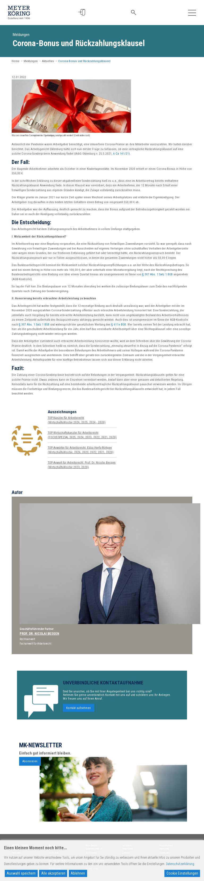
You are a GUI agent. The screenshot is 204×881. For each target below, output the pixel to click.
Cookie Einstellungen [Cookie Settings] (182, 873)
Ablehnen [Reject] (78, 873)
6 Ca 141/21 (121, 153)
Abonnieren (29, 779)
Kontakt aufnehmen (78, 726)
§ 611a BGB (118, 324)
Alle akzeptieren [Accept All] (53, 873)
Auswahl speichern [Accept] (21, 873)
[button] (83, 12)
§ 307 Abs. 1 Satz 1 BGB (157, 274)
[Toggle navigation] (192, 12)
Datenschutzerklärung (180, 864)
